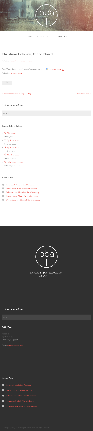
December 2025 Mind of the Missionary (23, 199)
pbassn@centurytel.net (15, 345)
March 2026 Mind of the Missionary (21, 188)
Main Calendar (16, 73)
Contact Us (61, 36)
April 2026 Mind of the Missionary (21, 184)
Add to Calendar (55, 68)
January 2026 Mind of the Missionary (22, 195)
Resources (42, 36)
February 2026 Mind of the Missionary (22, 191)
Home (28, 36)
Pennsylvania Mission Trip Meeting (16, 93)
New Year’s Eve (84, 93)
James (30, 60)
